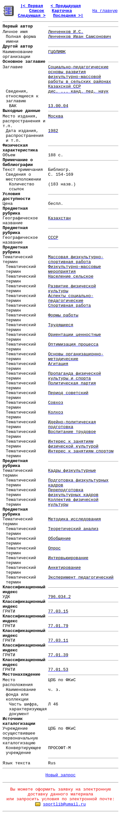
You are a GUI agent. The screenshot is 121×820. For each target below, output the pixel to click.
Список (36, 10)
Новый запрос (60, 775)
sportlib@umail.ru (64, 804)
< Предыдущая (66, 6)
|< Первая (31, 6)
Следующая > (31, 15)
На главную (104, 10)
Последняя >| (68, 15)
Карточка (62, 10)
